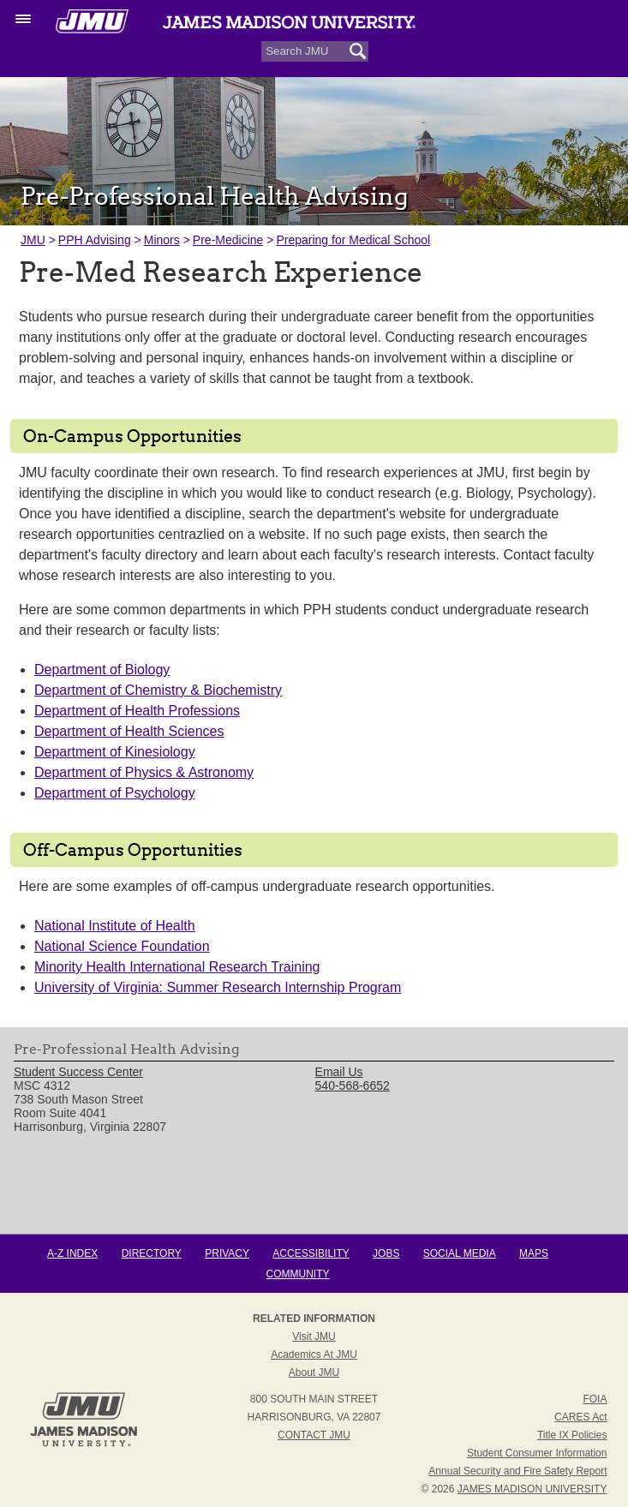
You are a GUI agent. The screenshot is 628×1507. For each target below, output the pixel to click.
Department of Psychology (114, 793)
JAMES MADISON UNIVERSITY (532, 1489)
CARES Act (580, 1417)
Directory (152, 1253)
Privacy (227, 1253)
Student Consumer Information (537, 1453)
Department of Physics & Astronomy (144, 772)
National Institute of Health (114, 925)
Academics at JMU (314, 1354)
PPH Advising (94, 240)
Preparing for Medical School (353, 240)
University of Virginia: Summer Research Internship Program (217, 987)
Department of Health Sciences (129, 731)
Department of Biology (102, 669)
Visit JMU (313, 1337)
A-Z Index (72, 1253)
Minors (162, 240)
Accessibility (310, 1253)
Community (298, 1274)
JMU (33, 240)
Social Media (459, 1253)
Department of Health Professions (137, 710)
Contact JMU (314, 1435)
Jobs (386, 1253)
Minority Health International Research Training (177, 967)
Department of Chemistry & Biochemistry (158, 690)
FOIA (595, 1399)
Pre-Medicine (228, 240)
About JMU (314, 1372)
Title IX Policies (572, 1435)
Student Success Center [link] (78, 1072)
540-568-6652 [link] (352, 1085)
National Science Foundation (122, 946)
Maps (533, 1253)
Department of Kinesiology (114, 752)
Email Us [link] (339, 1072)
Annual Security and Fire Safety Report (517, 1471)
